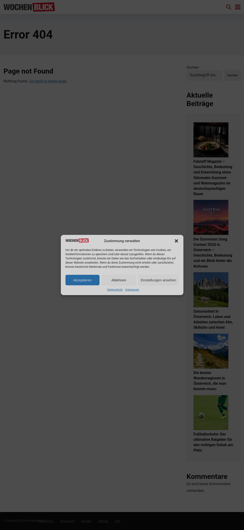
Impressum (132, 289)
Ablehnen (118, 280)
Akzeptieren (82, 280)
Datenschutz (115, 289)
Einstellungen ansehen (158, 280)
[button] (176, 241)
